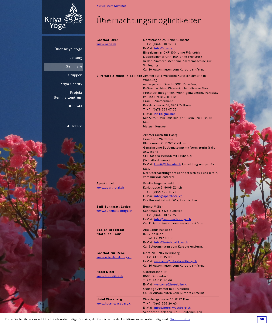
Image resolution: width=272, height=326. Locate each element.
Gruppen (75, 75)
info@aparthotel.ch (168, 196)
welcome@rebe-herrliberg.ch (175, 261)
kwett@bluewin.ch (167, 164)
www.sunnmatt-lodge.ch (115, 211)
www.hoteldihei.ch (110, 276)
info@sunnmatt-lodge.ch (172, 219)
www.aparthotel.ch (110, 187)
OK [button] (262, 319)
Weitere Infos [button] (180, 319)
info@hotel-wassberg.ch (172, 308)
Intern (77, 126)
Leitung (76, 58)
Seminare (74, 67)
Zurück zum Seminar (111, 6)
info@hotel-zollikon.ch (171, 242)
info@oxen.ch (164, 48)
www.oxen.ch (106, 44)
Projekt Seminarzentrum (68, 95)
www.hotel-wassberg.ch (114, 303)
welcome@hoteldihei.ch (171, 284)
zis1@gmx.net (164, 114)
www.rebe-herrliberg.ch (114, 257)
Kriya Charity (71, 84)
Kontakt (75, 106)
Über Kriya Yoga (68, 49)
